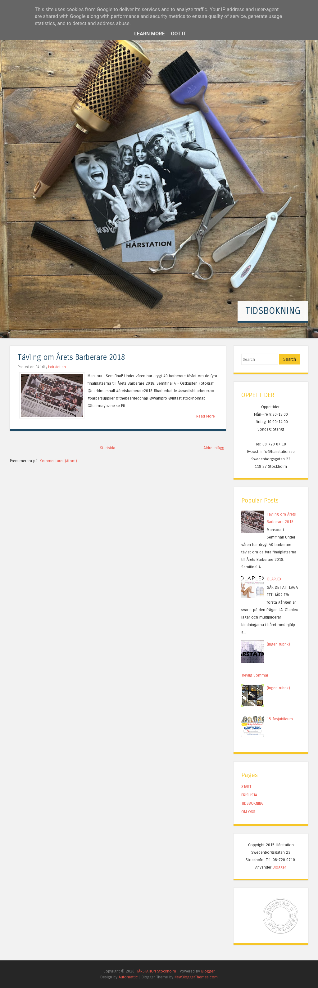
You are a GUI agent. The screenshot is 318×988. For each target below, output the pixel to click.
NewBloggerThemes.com (196, 977)
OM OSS (248, 811)
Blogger (279, 867)
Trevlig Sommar (254, 675)
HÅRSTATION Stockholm (156, 971)
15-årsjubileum (280, 719)
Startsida (107, 447)
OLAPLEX (274, 579)
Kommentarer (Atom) (58, 460)
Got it (178, 34)
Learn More (149, 34)
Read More (205, 416)
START (246, 786)
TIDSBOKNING (272, 310)
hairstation (57, 367)
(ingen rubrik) (278, 644)
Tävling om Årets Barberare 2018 (71, 357)
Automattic (128, 977)
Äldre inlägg (213, 447)
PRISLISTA (249, 795)
